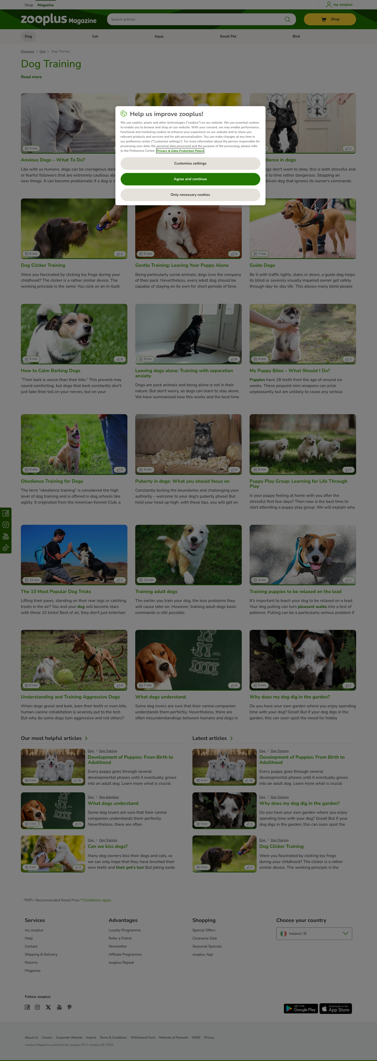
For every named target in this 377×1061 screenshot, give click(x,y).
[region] (190, 155)
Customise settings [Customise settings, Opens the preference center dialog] (190, 163)
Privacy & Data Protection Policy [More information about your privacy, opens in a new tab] (180, 151)
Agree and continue (190, 179)
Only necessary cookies (190, 194)
